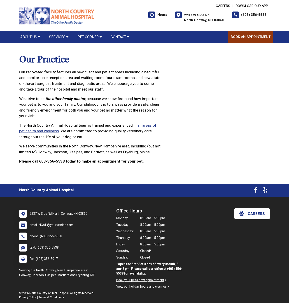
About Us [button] (30, 37)
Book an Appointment (250, 37)
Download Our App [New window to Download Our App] (252, 6)
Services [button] (58, 37)
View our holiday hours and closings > (142, 286)
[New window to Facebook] (256, 191)
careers (252, 213)
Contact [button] (120, 37)
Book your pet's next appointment (140, 280)
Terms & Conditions (51, 297)
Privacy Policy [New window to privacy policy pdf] (28, 297)
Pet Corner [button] (89, 37)
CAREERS (223, 6)
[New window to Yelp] (265, 191)
